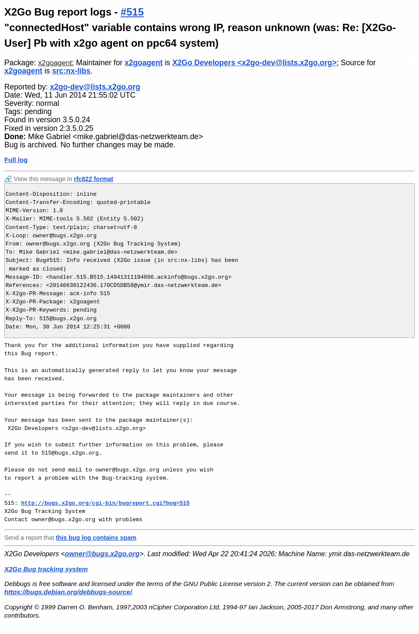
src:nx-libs (71, 71)
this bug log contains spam (96, 537)
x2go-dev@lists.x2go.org (95, 87)
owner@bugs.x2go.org (102, 554)
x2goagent (55, 63)
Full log (16, 159)
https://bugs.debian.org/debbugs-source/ (68, 592)
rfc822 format (93, 178)
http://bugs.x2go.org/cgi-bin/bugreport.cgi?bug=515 (105, 503)
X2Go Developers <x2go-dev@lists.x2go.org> (254, 62)
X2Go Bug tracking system (46, 569)
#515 (132, 12)
